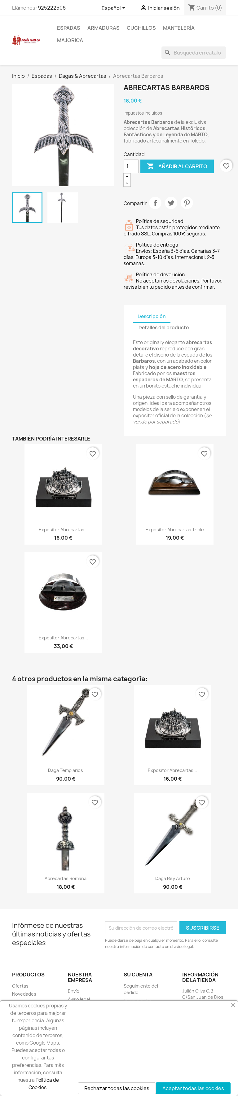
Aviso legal (79, 999)
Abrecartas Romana (65, 878)
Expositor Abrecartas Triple (175, 530)
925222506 (52, 7)
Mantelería (179, 27)
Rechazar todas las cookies (116, 1088)
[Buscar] (193, 52)
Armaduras (103, 27)
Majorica (70, 40)
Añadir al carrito (177, 166)
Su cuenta (138, 974)
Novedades (24, 994)
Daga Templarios (65, 770)
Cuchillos (141, 27)
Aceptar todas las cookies (193, 1088)
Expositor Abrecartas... (63, 530)
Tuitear (171, 203)
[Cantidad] (131, 166)
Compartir (155, 203)
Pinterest (187, 203)
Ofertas (20, 986)
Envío (73, 991)
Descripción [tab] (152, 316)
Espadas (68, 27)
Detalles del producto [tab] (164, 327)
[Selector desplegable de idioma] (114, 8)
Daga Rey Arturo (172, 878)
